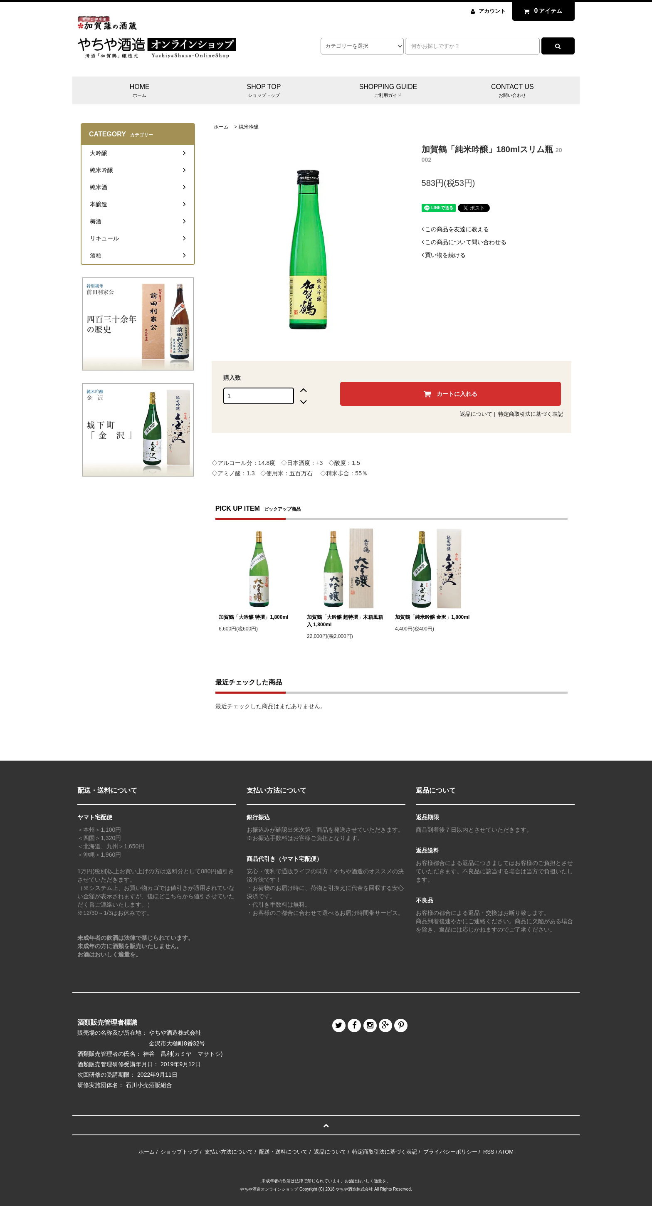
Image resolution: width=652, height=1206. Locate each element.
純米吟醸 (249, 127)
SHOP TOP (264, 91)
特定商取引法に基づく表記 (530, 414)
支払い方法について (229, 1152)
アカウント (492, 11)
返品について (476, 414)
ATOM (506, 1152)
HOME (139, 91)
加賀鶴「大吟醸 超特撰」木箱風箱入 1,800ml (345, 621)
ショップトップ (179, 1152)
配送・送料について (283, 1152)
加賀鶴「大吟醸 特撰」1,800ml (253, 617)
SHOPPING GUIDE (388, 91)
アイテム (541, 11)
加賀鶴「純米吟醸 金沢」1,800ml (432, 617)
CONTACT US (512, 91)
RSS (488, 1152)
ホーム (221, 127)
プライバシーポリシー (450, 1152)
